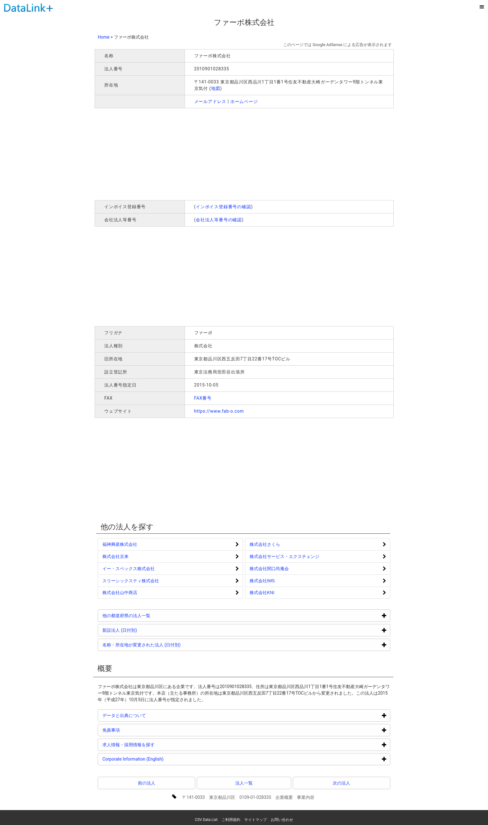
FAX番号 (203, 398)
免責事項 (134, 730)
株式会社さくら (265, 544)
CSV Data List (206, 820)
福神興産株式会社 (119, 544)
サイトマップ (255, 820)
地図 (215, 88)
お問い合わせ (282, 820)
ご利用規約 (231, 820)
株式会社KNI (262, 592)
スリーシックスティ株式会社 (130, 580)
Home (104, 37)
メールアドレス (210, 101)
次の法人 (341, 782)
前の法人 (146, 782)
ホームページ (244, 101)
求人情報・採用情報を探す (152, 744)
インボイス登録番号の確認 (223, 206)
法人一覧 (244, 782)
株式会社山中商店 (119, 592)
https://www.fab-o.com (219, 411)
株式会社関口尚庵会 (269, 568)
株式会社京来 (115, 556)
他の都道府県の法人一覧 (149, 615)
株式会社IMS (262, 580)
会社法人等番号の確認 (219, 219)
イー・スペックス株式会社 (128, 568)
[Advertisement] (184, 153)
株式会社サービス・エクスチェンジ (284, 556)
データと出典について (147, 715)
